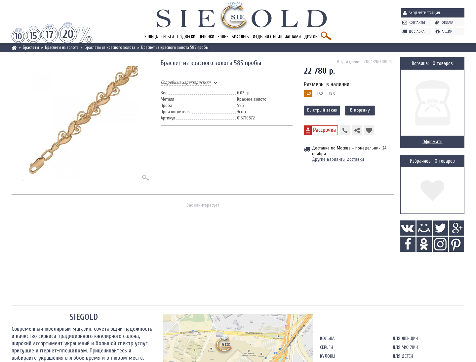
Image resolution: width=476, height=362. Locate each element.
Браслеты (241, 36)
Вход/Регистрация (424, 13)
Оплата (447, 22)
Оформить (432, 142)
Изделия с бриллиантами (277, 36)
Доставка (416, 31)
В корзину (360, 110)
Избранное (420, 161)
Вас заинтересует (202, 205)
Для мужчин (405, 347)
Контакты (417, 22)
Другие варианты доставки (338, 159)
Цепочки (206, 36)
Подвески (186, 36)
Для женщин (405, 338)
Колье (223, 36)
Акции (447, 31)
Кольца (151, 36)
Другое (310, 36)
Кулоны (327, 356)
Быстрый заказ (322, 110)
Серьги (167, 36)
